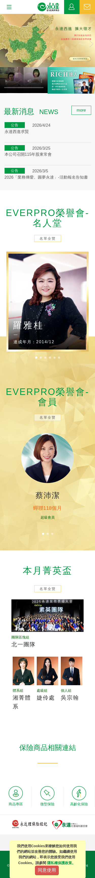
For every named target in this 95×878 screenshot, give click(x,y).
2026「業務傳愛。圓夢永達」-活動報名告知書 (46, 177)
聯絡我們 (87, 7)
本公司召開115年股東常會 (28, 154)
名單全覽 (48, 238)
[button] (7, 40)
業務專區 (72, 7)
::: (1, 108)
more (81, 110)
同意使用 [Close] (47, 870)
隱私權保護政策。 (61, 863)
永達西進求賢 (17, 131)
